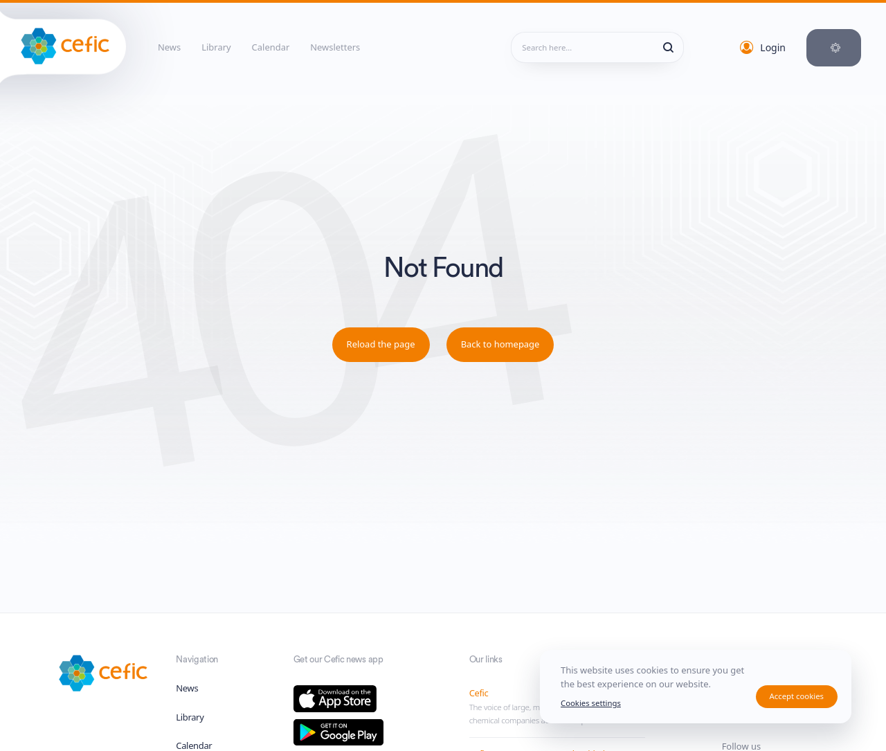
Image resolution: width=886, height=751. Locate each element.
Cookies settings (591, 703)
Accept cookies (797, 696)
